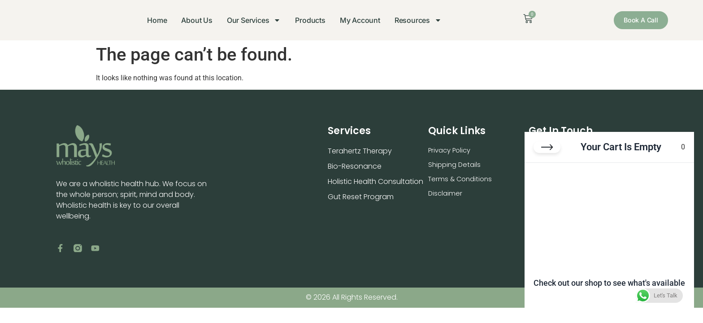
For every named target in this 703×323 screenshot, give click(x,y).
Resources (413, 20)
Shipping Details (456, 166)
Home (152, 20)
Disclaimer (446, 197)
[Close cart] (547, 154)
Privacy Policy (451, 151)
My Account (355, 20)
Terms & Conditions (462, 181)
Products (306, 20)
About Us (192, 20)
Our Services (249, 20)
